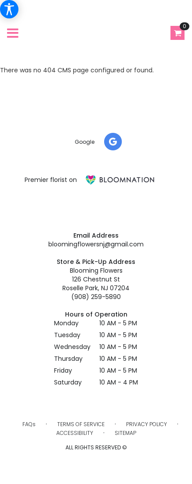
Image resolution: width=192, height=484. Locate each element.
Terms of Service (81, 424)
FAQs (29, 424)
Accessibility (74, 433)
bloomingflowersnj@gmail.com (96, 244)
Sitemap (125, 433)
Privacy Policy (146, 424)
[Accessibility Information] (9, 9)
